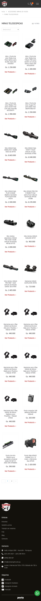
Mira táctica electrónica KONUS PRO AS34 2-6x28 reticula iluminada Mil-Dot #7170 (10, 240)
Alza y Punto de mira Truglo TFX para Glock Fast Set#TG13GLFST (30, 106)
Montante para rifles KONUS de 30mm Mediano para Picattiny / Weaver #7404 (10, 414)
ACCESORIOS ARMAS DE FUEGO (18, 12)
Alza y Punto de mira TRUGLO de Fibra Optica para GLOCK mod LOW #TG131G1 (10, 60)
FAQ (3, 532)
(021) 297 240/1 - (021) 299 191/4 (13, 554)
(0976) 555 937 (8, 558)
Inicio (3, 12)
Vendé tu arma (7, 525)
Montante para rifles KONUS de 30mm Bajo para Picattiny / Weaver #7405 (31, 370)
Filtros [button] (35, 24)
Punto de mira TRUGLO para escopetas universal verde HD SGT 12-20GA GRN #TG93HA (10, 459)
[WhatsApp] (37, 593)
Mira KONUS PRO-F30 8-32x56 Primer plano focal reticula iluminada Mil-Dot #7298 (31, 195)
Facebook (6, 580)
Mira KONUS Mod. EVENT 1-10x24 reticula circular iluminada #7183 (30, 151)
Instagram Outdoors (10, 583)
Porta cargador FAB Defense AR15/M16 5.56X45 (30, 412)
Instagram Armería (9, 586)
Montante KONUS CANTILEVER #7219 (30, 282)
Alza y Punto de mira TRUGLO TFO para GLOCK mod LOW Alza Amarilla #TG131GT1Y (10, 106)
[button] (32, 4)
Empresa (4, 522)
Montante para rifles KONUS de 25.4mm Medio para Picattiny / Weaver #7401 (10, 370)
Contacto (5, 539)
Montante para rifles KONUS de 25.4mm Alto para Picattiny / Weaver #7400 (10, 327)
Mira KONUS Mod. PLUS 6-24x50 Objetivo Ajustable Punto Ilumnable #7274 (11, 195)
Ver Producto (10, 72)
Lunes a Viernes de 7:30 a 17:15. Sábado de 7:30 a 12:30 (19, 566)
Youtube (6, 590)
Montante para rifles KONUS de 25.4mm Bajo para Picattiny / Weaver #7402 (31, 327)
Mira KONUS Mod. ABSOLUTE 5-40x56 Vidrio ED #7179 (10, 150)
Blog (3, 535)
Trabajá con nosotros (8, 528)
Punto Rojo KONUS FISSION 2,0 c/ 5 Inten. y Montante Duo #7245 (30, 458)
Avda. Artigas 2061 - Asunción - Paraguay (17, 550)
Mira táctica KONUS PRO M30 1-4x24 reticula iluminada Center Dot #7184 (10, 284)
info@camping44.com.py (11, 562)
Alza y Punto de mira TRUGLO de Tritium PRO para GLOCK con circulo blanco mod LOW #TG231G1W (30, 61)
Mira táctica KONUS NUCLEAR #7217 (30, 237)
